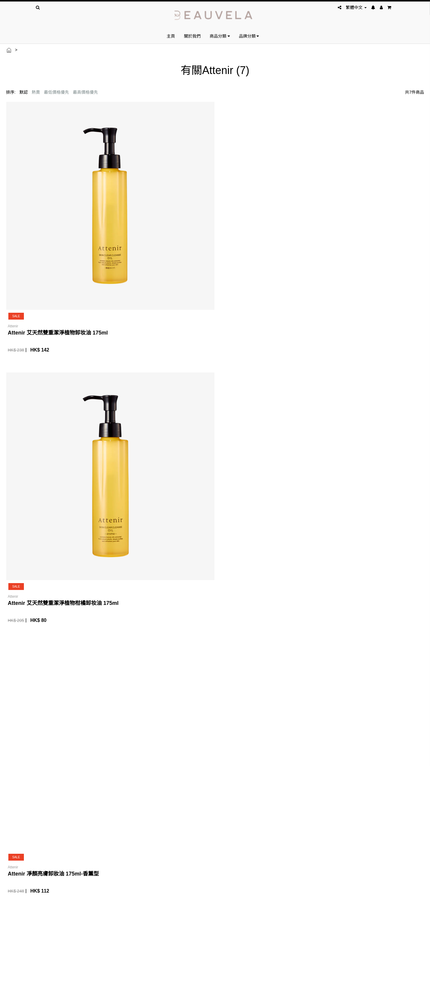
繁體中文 (356, 7)
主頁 (171, 36)
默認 (23, 92)
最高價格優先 (85, 92)
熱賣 (36, 92)
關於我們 (192, 36)
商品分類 (220, 36)
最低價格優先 (56, 92)
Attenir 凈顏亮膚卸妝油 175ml (364, 222)
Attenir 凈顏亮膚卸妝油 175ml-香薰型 (266, 222)
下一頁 (413, 431)
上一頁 (376, 431)
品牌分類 (249, 36)
